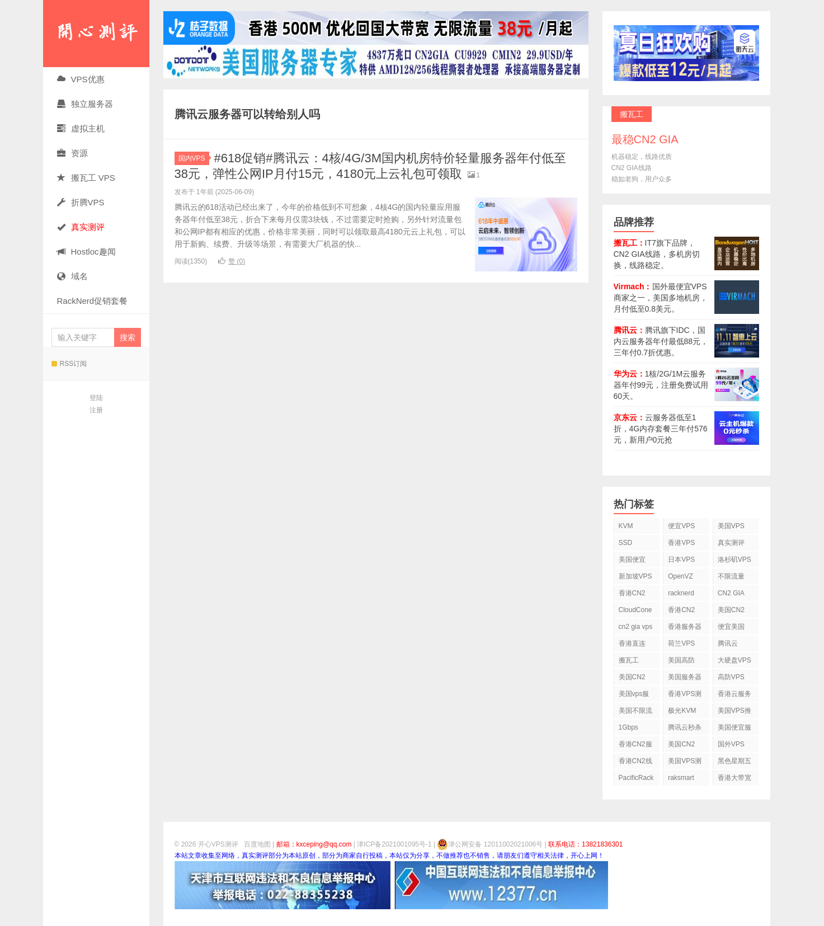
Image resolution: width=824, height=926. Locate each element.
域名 (72, 276)
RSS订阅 (69, 364)
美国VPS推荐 (734, 712)
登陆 (96, 398)
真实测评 (731, 543)
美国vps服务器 (634, 696)
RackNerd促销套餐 (92, 300)
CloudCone (635, 610)
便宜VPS (681, 526)
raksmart (681, 778)
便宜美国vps (731, 628)
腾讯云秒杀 (684, 727)
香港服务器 (684, 627)
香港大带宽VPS (734, 780)
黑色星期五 (734, 761)
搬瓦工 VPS (86, 177)
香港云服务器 (734, 696)
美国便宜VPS (632, 561)
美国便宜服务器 (734, 729)
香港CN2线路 (635, 763)
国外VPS (731, 744)
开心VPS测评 (96, 33)
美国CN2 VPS (632, 679)
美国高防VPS (681, 662)
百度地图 (257, 844)
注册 (96, 410)
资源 (72, 153)
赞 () (231, 261)
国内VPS (193, 158)
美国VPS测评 (684, 763)
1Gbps (628, 727)
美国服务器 (684, 677)
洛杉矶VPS (734, 559)
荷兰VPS (681, 643)
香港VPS (681, 543)
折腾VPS (81, 202)
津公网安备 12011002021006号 (490, 844)
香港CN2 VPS (632, 595)
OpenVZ (680, 576)
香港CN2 (681, 610)
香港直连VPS (632, 645)
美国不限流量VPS (635, 712)
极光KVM (682, 711)
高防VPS (731, 677)
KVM (626, 526)
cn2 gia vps (636, 627)
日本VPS (681, 559)
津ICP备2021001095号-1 (394, 844)
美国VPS (731, 526)
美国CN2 (731, 610)
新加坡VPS (635, 576)
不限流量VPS (731, 578)
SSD (626, 543)
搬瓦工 (629, 660)
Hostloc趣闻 (86, 251)
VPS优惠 (81, 79)
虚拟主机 (81, 128)
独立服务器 (85, 104)
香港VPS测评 (684, 696)
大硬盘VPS (734, 660)
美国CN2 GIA (681, 746)
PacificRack (636, 778)
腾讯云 (728, 643)
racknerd (681, 593)
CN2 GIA (731, 593)
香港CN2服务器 (635, 746)
